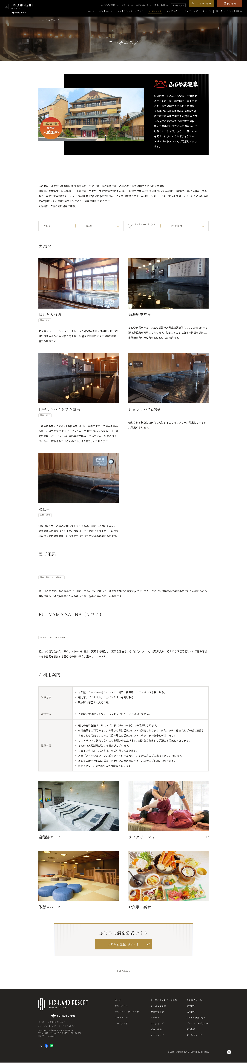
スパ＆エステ (155, 11)
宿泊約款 (191, 1029)
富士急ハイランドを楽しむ (229, 11)
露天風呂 (90, 225)
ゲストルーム (105, 11)
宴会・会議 (160, 5)
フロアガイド (173, 11)
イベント (206, 11)
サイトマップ (157, 1035)
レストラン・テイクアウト (130, 11)
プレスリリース (194, 1000)
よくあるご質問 (108, 5)
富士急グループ (194, 1035)
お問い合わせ (142, 5)
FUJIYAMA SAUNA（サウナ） (142, 226)
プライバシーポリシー (198, 1023)
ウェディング (191, 11)
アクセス (126, 5)
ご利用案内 (176, 225)
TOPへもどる (123, 970)
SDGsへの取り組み (196, 1017)
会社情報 (191, 1005)
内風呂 (46, 225)
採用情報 (191, 1011)
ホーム (91, 11)
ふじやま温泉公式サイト (123, 944)
